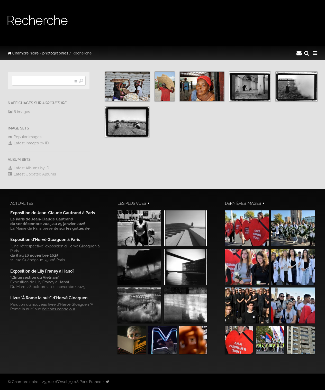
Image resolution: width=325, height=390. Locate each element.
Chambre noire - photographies (38, 53)
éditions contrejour (58, 309)
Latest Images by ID (28, 143)
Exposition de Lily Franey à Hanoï (42, 271)
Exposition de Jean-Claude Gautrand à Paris (52, 212)
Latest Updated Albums (32, 174)
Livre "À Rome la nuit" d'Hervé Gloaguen (49, 297)
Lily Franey (44, 282)
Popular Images (24, 137)
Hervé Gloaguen (82, 246)
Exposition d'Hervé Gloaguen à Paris (45, 239)
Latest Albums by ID (28, 168)
